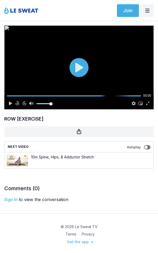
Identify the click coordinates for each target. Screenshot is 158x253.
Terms (70, 234)
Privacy (88, 234)
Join (128, 10)
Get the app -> (80, 241)
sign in (10, 199)
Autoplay (138, 147)
